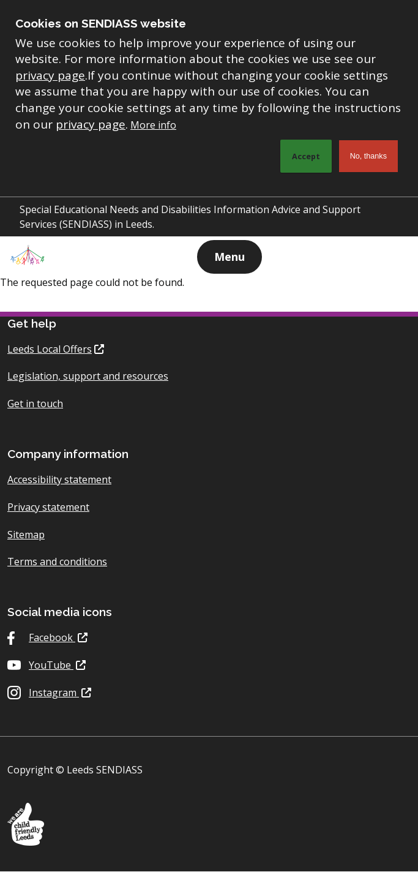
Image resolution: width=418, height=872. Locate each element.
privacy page (50, 75)
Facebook (52, 637)
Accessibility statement (59, 479)
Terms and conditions (57, 561)
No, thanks (368, 156)
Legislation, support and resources (87, 376)
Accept (306, 156)
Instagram (54, 692)
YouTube (51, 665)
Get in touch (35, 403)
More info (153, 124)
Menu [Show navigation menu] (229, 256)
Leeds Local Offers (49, 349)
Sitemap (26, 534)
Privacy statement (48, 507)
